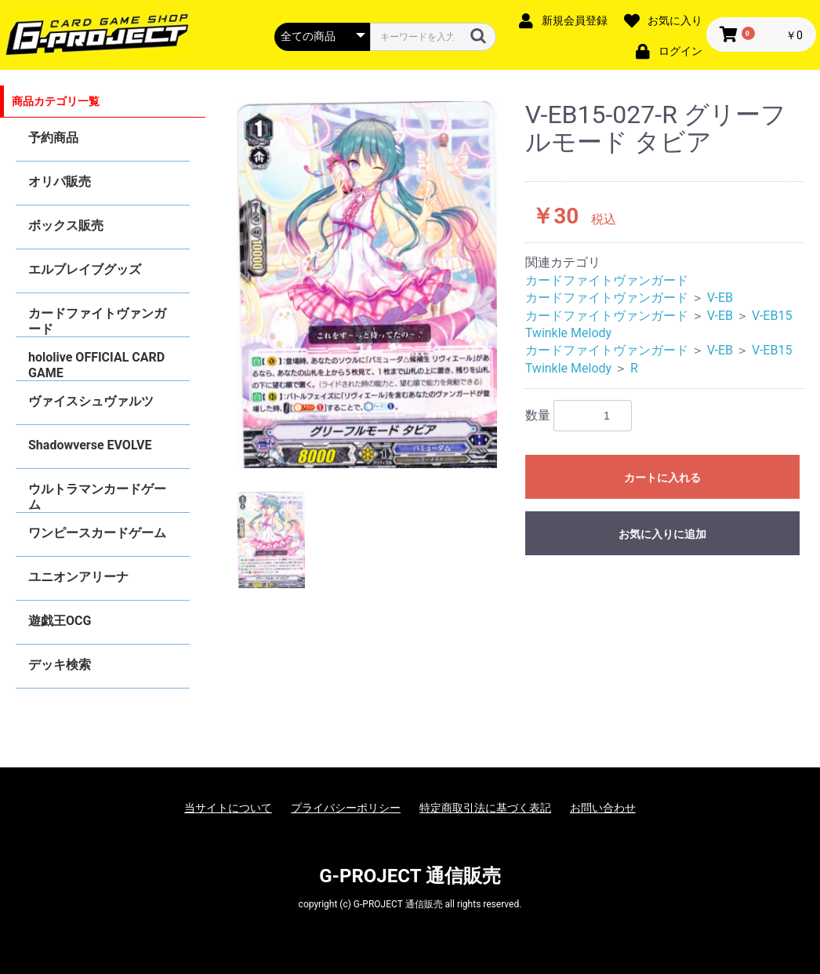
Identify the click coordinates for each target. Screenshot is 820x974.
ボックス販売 (65, 225)
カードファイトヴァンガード (97, 321)
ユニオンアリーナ (78, 576)
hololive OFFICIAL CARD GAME (96, 365)
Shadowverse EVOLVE (89, 445)
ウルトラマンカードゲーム (97, 497)
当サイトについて (228, 807)
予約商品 (53, 137)
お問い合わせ (603, 807)
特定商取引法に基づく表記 (485, 807)
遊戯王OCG (59, 620)
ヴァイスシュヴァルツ (91, 401)
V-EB (720, 297)
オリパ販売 (59, 181)
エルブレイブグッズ (84, 269)
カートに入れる (662, 477)
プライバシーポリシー (346, 807)
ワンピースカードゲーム (97, 532)
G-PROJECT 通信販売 (410, 876)
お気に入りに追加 (662, 534)
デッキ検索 (59, 664)
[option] (367, 284)
